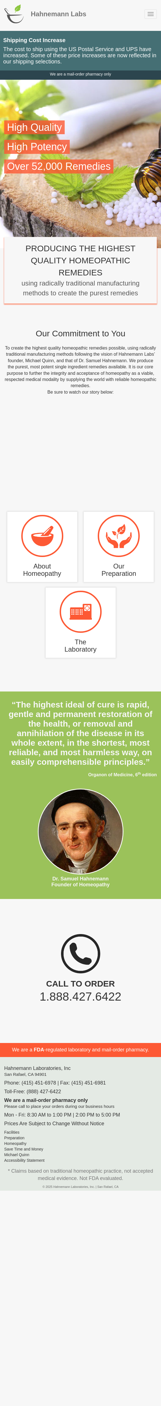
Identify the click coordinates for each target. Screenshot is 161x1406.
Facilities (11, 1132)
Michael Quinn (16, 1154)
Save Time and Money (23, 1149)
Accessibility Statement (24, 1160)
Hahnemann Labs (58, 14)
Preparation (14, 1138)
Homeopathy (15, 1143)
